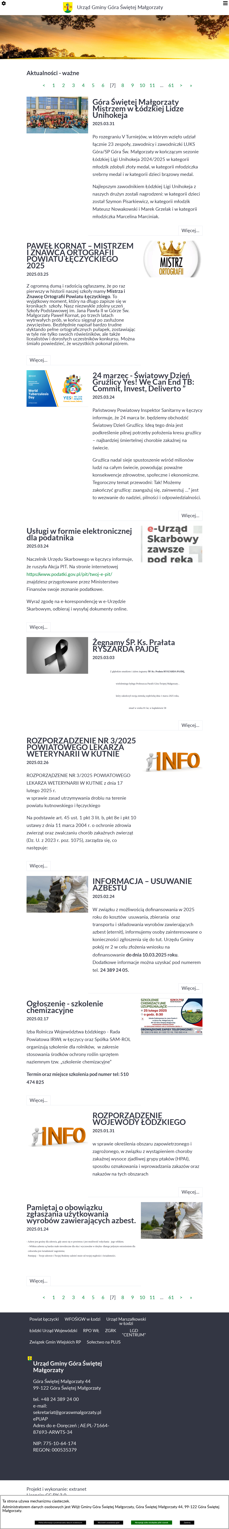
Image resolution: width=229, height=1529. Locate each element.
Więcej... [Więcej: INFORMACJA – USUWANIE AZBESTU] (190, 988)
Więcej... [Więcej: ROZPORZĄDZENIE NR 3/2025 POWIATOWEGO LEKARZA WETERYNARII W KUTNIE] (39, 866)
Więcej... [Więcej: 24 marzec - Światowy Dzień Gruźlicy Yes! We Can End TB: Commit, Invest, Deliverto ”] (190, 515)
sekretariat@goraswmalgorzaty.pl (67, 1412)
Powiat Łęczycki (44, 1319)
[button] (3, 3)
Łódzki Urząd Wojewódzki (53, 1331)
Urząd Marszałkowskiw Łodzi (126, 1321)
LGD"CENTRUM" (134, 1333)
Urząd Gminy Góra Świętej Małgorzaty (120, 7)
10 (142, 85)
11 (152, 85)
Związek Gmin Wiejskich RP (55, 1342)
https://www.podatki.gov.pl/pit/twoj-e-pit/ (69, 574)
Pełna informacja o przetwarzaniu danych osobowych (60, 1523)
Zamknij (187, 1523)
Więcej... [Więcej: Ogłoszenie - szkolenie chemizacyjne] (39, 1100)
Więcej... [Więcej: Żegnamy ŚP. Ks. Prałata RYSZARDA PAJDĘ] (190, 725)
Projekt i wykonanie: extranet (56, 1489)
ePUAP (40, 1419)
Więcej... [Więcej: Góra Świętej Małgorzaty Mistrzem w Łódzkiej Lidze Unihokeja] (190, 230)
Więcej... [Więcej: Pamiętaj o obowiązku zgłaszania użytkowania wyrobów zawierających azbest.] (39, 1281)
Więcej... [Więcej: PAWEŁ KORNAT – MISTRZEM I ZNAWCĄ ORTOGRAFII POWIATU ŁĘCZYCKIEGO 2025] (39, 360)
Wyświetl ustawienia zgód (108, 1523)
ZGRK (110, 1331)
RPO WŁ (91, 1331)
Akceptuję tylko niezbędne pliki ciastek (151, 1523)
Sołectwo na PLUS (104, 1342)
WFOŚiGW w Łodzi (82, 1319)
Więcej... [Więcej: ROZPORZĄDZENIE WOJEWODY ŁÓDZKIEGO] (190, 1192)
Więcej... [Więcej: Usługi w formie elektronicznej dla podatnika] (39, 627)
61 (171, 85)
